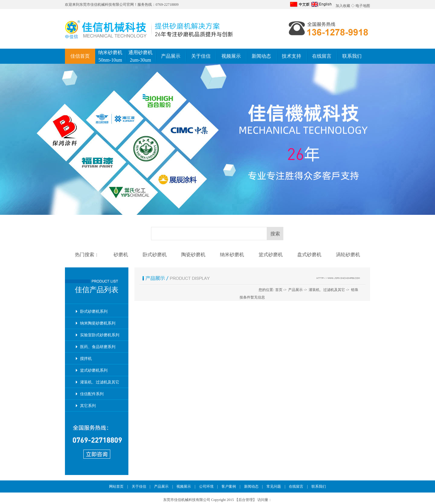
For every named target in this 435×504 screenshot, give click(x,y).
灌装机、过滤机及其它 (99, 382)
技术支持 (291, 56)
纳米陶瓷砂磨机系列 (97, 323)
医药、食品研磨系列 (97, 346)
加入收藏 (343, 6)
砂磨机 (121, 254)
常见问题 (273, 486)
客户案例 (228, 486)
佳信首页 (80, 56)
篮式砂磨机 (271, 254)
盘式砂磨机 (309, 254)
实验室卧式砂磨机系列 (99, 335)
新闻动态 (261, 56)
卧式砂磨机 (155, 254)
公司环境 (206, 486)
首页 (278, 290)
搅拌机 (86, 358)
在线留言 (321, 56)
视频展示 (231, 56)
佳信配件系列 (92, 394)
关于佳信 (201, 56)
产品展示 (170, 56)
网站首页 (116, 486)
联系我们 (352, 56)
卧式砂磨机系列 (94, 311)
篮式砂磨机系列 (94, 370)
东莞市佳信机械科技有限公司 (103, 4)
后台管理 (245, 500)
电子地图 (363, 6)
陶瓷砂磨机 (193, 254)
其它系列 (88, 405)
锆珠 (354, 290)
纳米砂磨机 (232, 254)
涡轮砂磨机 (348, 254)
